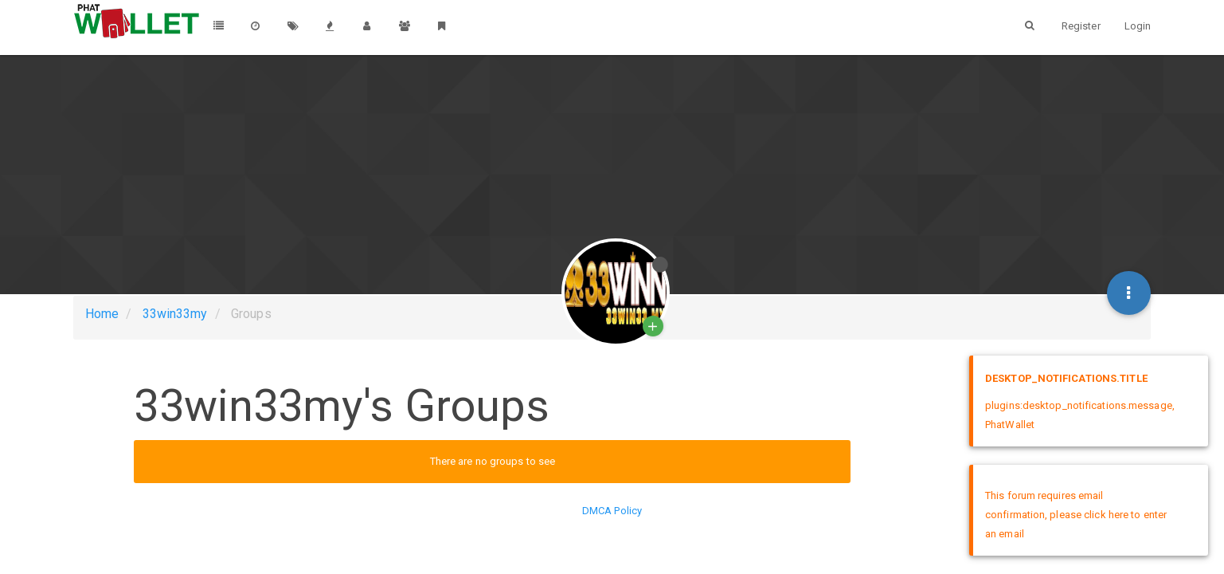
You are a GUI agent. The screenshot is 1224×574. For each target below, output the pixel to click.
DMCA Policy (612, 511)
